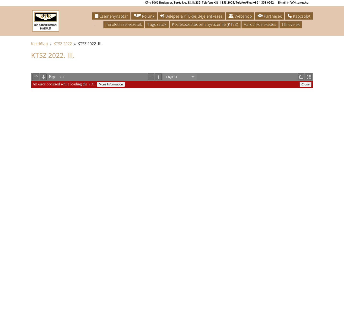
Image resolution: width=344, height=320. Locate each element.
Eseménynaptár (111, 16)
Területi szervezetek (124, 24)
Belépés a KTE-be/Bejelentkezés (191, 16)
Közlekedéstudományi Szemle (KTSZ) (205, 24)
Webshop (240, 16)
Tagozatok (157, 24)
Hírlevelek (291, 24)
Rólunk (144, 16)
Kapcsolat (299, 16)
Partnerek (270, 16)
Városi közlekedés (260, 24)
